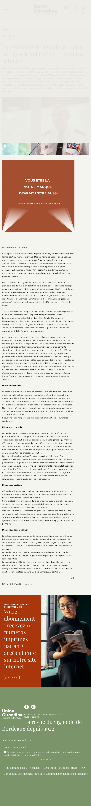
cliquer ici (27, 584)
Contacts (35, 767)
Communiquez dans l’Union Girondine (67, 773)
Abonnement (25, 773)
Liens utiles (49, 767)
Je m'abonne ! (11, 677)
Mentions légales (68, 767)
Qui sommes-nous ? (16, 767)
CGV (83, 767)
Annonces (39, 773)
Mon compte (10, 773)
